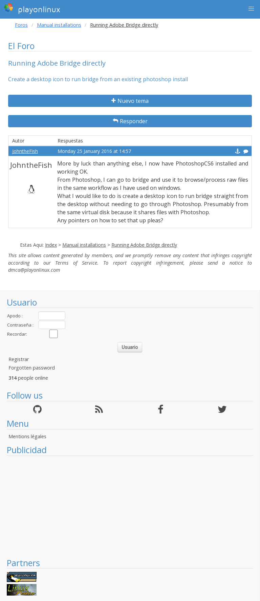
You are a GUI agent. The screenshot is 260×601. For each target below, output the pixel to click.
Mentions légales (27, 436)
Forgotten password (31, 367)
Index (51, 245)
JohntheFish (25, 151)
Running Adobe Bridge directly (144, 245)
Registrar (18, 359)
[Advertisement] (130, 506)
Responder (130, 121)
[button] (251, 9)
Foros (21, 25)
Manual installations (59, 25)
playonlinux (32, 8)
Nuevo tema (130, 101)
